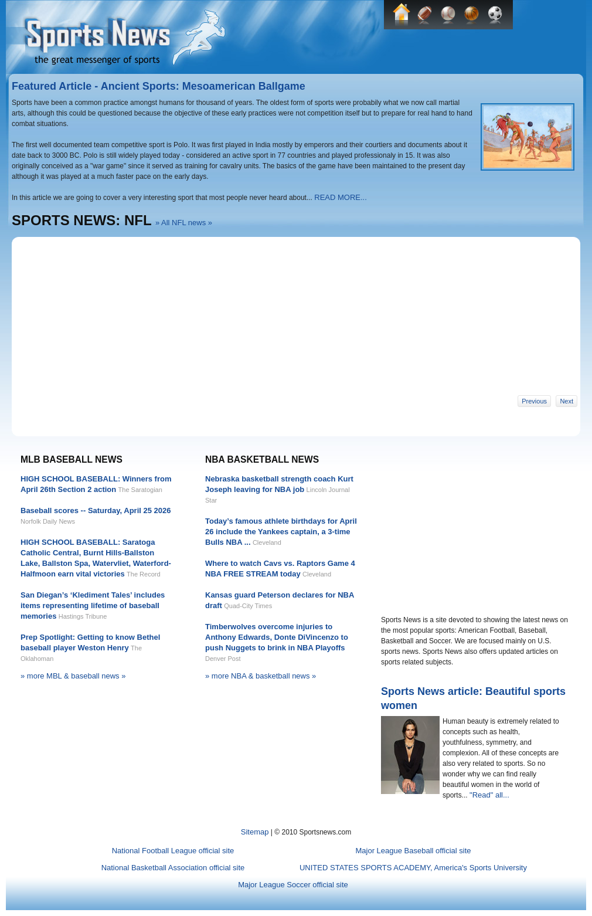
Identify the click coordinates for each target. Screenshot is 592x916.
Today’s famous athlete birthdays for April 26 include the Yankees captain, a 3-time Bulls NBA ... (281, 532)
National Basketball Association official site (173, 867)
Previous (534, 401)
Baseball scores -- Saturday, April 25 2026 (96, 510)
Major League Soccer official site (293, 884)
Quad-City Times (248, 605)
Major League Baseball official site (413, 850)
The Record (143, 574)
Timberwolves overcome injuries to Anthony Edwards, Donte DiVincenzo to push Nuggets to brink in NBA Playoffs (276, 637)
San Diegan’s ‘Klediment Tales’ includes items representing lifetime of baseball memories (93, 605)
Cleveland (267, 542)
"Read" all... (489, 795)
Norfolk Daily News (48, 521)
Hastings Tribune (83, 616)
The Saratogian (140, 489)
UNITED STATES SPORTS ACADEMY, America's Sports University (413, 867)
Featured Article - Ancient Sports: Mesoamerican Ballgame (158, 86)
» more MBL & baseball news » (73, 675)
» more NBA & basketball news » (260, 675)
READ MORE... (340, 197)
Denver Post (223, 658)
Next (566, 401)
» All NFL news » (183, 222)
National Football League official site (173, 850)
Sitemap (255, 831)
